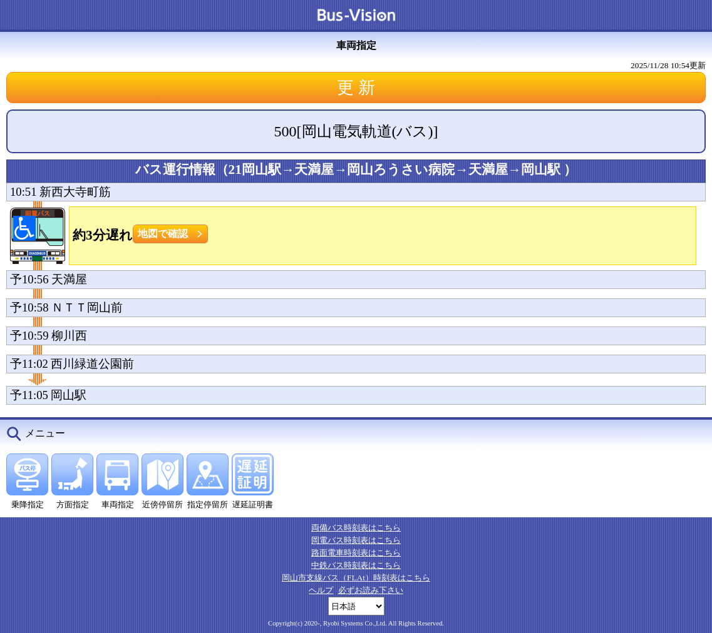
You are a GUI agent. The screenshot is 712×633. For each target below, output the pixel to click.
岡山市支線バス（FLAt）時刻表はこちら (356, 577)
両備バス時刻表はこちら (356, 527)
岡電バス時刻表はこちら (356, 540)
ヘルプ (321, 590)
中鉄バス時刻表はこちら (356, 565)
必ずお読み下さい (370, 590)
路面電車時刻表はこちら (356, 552)
